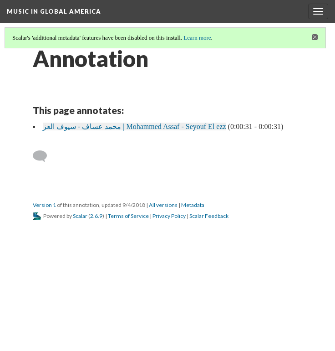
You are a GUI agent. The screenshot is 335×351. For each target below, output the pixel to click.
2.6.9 (96, 215)
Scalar (80, 215)
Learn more (197, 37)
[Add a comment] (44, 156)
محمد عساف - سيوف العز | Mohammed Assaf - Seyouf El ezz (134, 126)
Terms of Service (128, 215)
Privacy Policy (169, 215)
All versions (163, 204)
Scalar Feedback (208, 215)
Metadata (192, 204)
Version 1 (44, 204)
